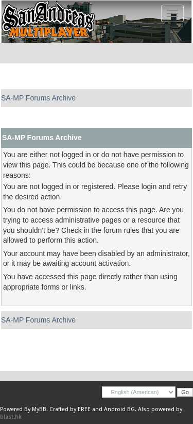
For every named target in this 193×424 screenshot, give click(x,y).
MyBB (39, 409)
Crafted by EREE (70, 409)
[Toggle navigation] (172, 13)
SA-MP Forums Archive (38, 98)
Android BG (119, 409)
